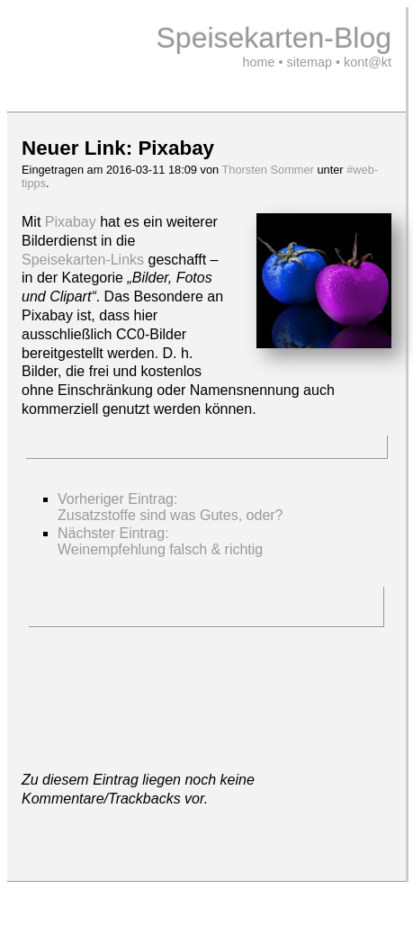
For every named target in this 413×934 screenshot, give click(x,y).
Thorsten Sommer (267, 169)
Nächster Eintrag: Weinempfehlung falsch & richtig (160, 541)
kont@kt (367, 62)
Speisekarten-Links (83, 259)
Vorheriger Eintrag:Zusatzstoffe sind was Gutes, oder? (170, 507)
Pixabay (70, 221)
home (259, 62)
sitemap (309, 62)
